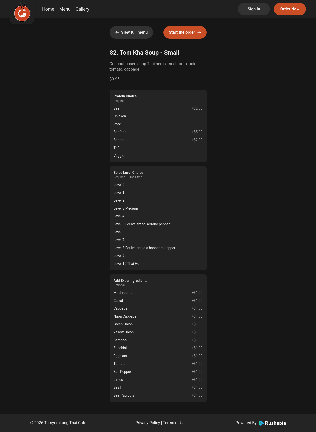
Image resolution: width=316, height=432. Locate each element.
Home (48, 9)
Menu (64, 9)
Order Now (289, 9)
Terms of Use (175, 422)
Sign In (254, 9)
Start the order (185, 32)
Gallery (82, 9)
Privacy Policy (147, 422)
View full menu (131, 32)
